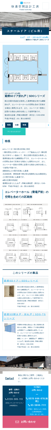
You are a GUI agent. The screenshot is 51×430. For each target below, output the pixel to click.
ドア (28, 37)
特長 (9, 125)
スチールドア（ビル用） (41, 37)
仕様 (16, 125)
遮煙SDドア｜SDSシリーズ (21, 281)
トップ (22, 37)
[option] (9, 125)
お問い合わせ (28, 421)
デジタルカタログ (14, 132)
